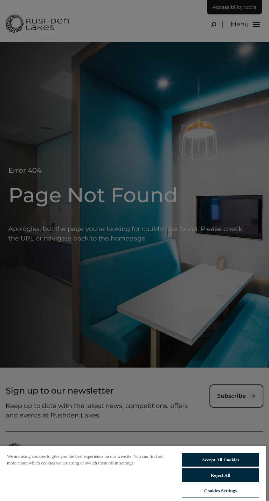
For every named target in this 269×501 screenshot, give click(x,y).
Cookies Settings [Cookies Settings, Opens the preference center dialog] (220, 490)
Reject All (220, 475)
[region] (133, 473)
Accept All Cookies (220, 459)
